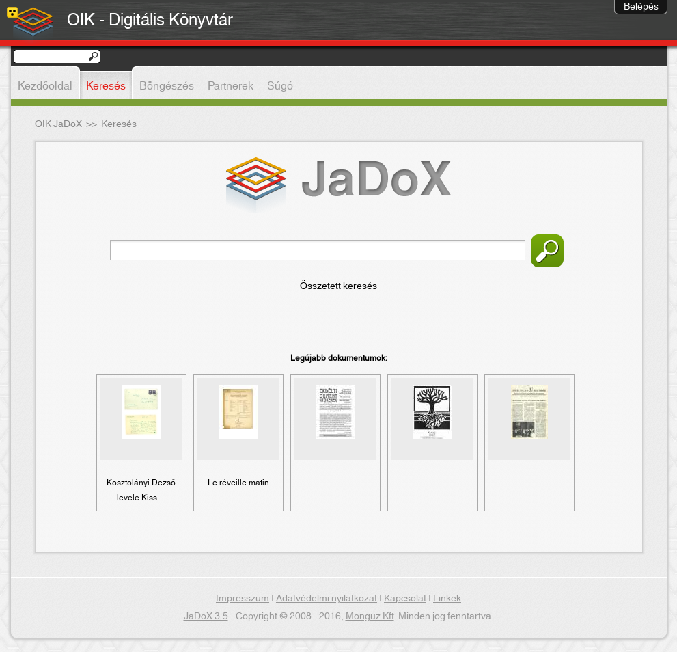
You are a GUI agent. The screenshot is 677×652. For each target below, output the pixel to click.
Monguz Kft (370, 616)
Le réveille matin (238, 482)
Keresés (547, 250)
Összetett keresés (338, 286)
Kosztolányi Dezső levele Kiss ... (141, 490)
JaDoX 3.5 (206, 616)
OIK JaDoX (58, 124)
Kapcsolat (405, 599)
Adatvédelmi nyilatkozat (326, 599)
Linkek (447, 599)
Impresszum (242, 599)
